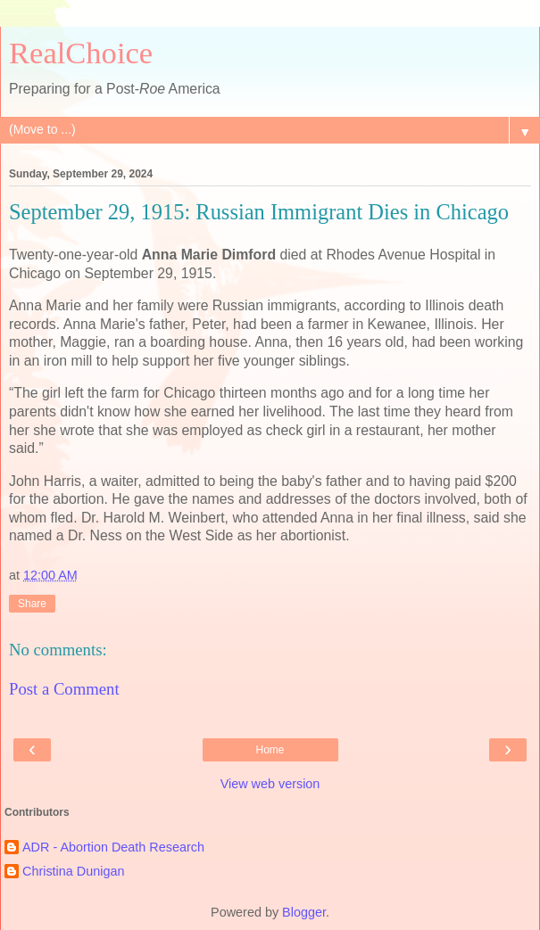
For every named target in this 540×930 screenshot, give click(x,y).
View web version (270, 784)
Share (32, 603)
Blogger (304, 912)
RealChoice (81, 53)
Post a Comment (64, 688)
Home (269, 750)
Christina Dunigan (73, 871)
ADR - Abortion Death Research (113, 847)
